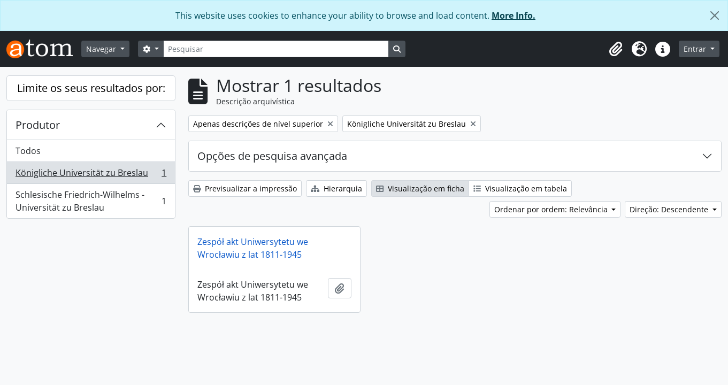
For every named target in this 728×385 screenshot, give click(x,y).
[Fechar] (714, 15)
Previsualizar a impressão (245, 188)
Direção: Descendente (670, 209)
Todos (28, 151)
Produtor (38, 125)
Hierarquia (336, 188)
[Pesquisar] (276, 49)
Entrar (696, 49)
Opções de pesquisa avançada (272, 156)
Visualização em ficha (420, 188)
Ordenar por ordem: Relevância (552, 209)
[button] (615, 49)
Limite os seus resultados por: (91, 88)
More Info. (513, 15)
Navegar (102, 49)
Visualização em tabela (520, 188)
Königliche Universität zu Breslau (90, 175)
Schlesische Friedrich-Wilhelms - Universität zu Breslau (90, 201)
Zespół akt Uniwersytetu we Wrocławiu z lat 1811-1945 (252, 248)
